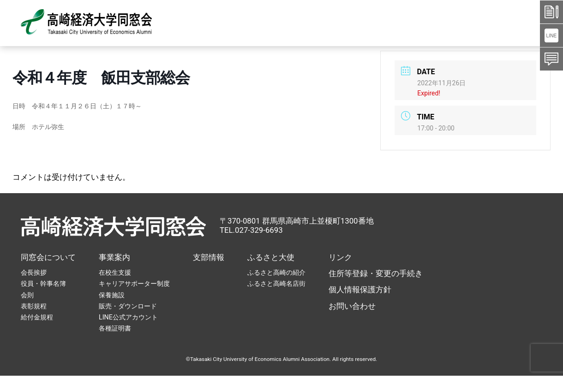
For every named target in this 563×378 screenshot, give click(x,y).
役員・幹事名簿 (43, 283)
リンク (340, 257)
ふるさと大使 (270, 257)
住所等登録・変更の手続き (376, 273)
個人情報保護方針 (360, 289)
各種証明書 (115, 328)
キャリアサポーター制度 (134, 283)
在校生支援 (115, 272)
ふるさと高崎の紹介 (276, 272)
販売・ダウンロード (128, 306)
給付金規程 (37, 317)
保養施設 (112, 295)
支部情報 (208, 257)
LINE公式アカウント (128, 317)
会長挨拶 (34, 272)
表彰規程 (34, 306)
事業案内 (114, 257)
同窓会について (48, 257)
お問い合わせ (352, 306)
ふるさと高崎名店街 (276, 283)
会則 (27, 295)
